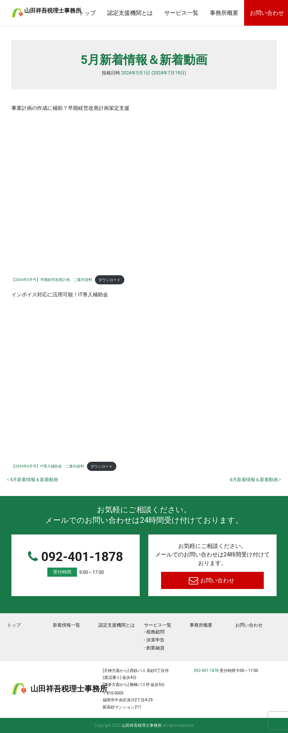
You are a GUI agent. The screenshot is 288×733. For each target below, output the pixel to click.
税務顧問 (155, 632)
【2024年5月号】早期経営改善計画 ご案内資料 (51, 280)
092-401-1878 (75, 563)
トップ (107, 12)
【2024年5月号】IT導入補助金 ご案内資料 (47, 466)
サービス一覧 (201, 12)
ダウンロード (109, 280)
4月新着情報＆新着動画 (32, 479)
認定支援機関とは (150, 12)
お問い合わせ (217, 580)
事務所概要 (244, 12)
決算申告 (155, 640)
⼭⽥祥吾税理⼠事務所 (66, 9)
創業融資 (155, 648)
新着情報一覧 (66, 625)
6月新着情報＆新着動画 (255, 479)
